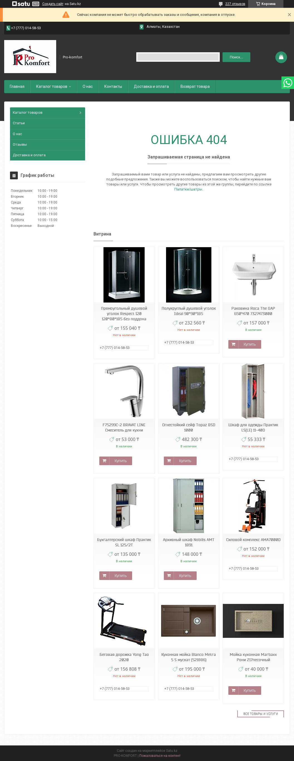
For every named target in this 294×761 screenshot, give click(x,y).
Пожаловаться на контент (160, 756)
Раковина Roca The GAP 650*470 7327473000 (253, 311)
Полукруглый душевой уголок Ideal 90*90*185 (189, 311)
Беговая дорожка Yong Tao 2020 (124, 657)
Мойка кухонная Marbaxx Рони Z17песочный (253, 657)
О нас (88, 86)
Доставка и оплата (151, 86)
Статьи (19, 123)
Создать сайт (52, 4)
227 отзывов (235, 4)
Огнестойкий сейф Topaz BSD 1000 (188, 427)
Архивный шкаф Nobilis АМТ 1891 (188, 542)
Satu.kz (171, 751)
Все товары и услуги (260, 713)
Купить (250, 344)
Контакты (113, 86)
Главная (17, 86)
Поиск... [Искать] (236, 57)
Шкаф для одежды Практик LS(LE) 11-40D (253, 427)
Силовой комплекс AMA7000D (253, 539)
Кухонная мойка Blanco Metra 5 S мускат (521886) (188, 657)
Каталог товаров (51, 86)
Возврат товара (195, 86)
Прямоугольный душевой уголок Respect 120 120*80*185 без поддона (124, 313)
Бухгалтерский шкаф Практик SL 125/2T (124, 542)
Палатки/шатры (188, 189)
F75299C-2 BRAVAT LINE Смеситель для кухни (124, 427)
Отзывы (20, 144)
